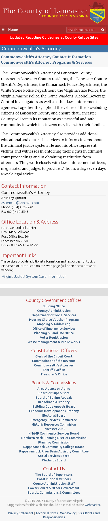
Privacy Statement (20, 513)
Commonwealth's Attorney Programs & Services (46, 62)
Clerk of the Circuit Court (53, 356)
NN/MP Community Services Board (53, 433)
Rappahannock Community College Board (53, 447)
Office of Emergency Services (53, 328)
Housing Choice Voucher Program (54, 319)
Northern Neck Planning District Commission (54, 438)
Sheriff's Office (54, 370)
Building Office (54, 306)
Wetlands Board (54, 460)
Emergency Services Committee (54, 420)
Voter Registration (54, 337)
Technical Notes (47, 513)
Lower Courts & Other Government (53, 488)
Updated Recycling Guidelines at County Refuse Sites (54, 37)
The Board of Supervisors (53, 474)
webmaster (92, 505)
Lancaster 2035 (54, 429)
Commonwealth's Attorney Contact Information (46, 57)
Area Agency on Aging (53, 388)
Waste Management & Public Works (54, 342)
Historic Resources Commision (54, 424)
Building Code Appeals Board (53, 406)
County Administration (54, 310)
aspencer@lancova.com (20, 203)
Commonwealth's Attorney (54, 365)
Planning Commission (54, 442)
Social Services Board (54, 456)
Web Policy (68, 513)
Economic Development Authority (54, 411)
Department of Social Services (54, 315)
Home (13, 30)
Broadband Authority (54, 402)
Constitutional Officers (54, 479)
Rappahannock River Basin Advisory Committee (54, 451)
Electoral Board (54, 415)
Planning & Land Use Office (54, 333)
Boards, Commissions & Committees (54, 492)
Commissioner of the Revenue (54, 361)
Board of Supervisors (53, 393)
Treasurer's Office (53, 374)
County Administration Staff (54, 483)
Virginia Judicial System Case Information (34, 276)
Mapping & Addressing (53, 324)
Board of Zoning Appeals (54, 397)
